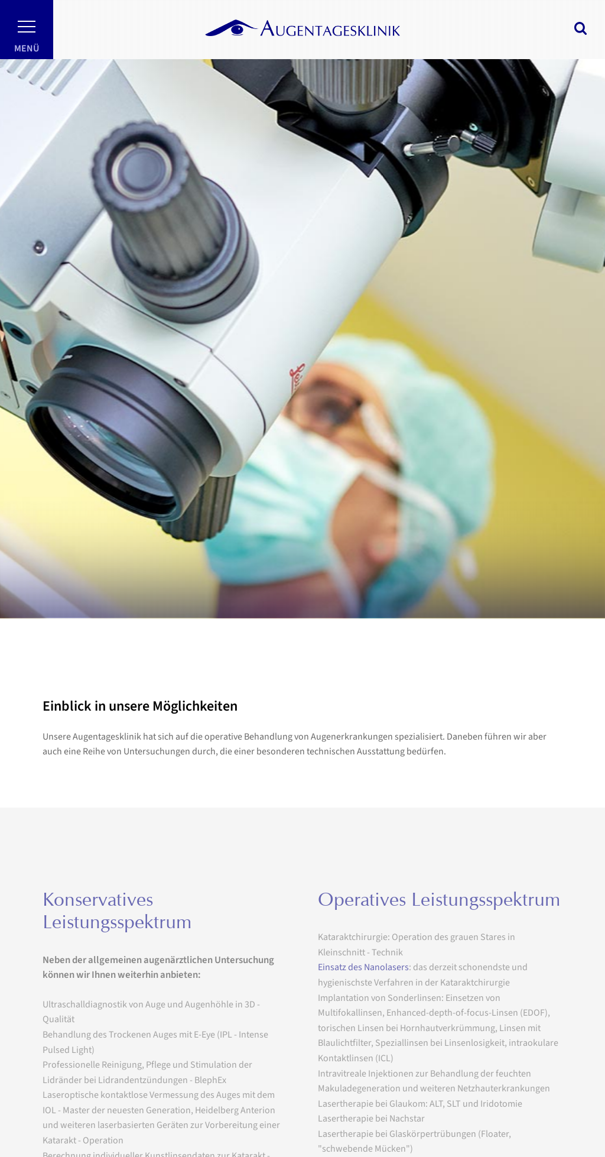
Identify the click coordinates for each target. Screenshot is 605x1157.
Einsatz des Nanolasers (363, 985)
